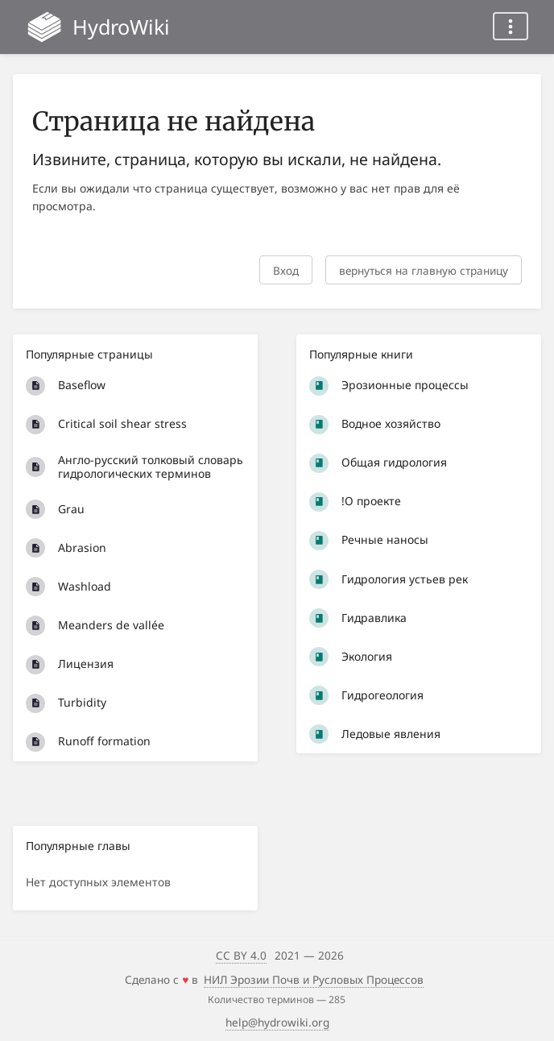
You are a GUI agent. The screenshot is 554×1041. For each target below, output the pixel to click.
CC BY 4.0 (241, 955)
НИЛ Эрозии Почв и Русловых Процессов (314, 979)
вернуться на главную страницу (423, 270)
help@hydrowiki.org (277, 1022)
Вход (286, 270)
